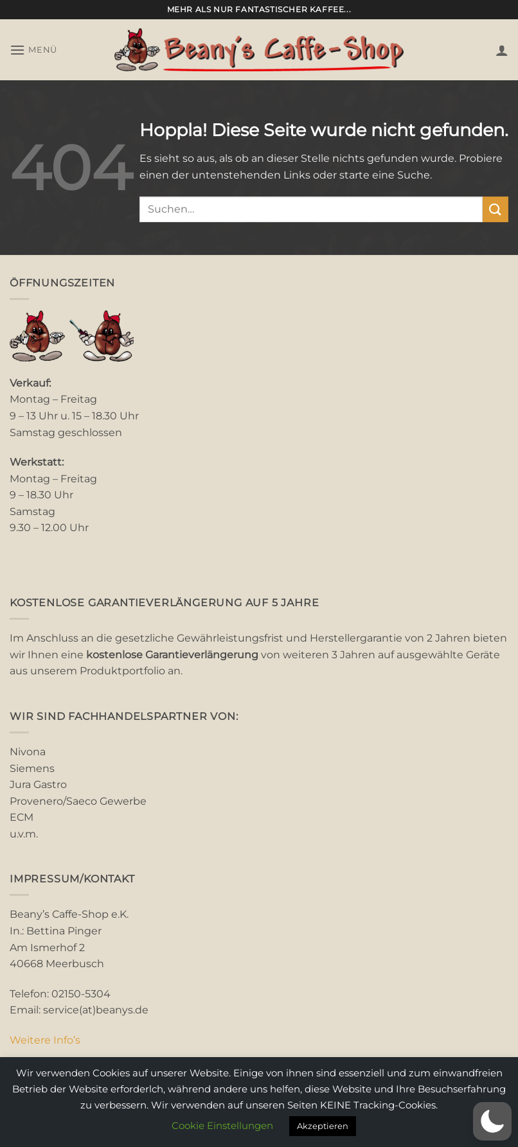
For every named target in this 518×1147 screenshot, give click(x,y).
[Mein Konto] (502, 50)
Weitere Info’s (45, 1040)
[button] (33, 50)
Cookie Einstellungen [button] (222, 1125)
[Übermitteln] (495, 209)
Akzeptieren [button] (322, 1126)
